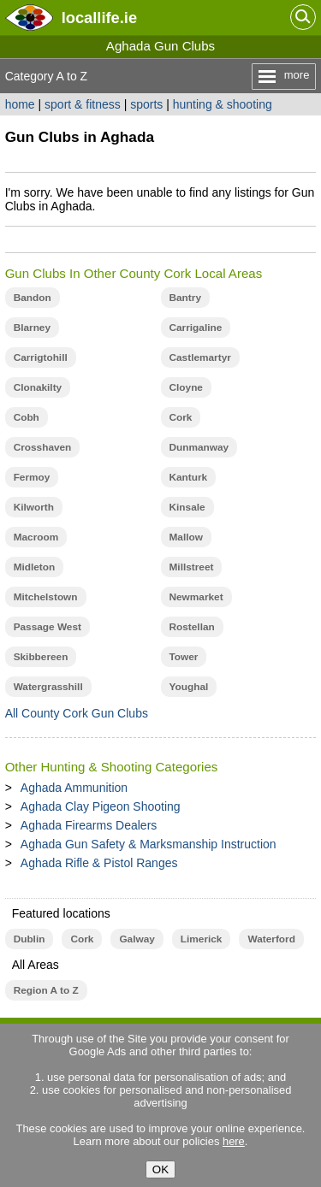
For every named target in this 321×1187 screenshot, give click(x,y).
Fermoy (32, 477)
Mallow (186, 537)
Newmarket (196, 597)
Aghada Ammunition (74, 787)
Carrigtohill (41, 357)
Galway (136, 939)
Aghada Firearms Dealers (89, 825)
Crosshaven (43, 447)
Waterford (270, 939)
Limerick (202, 939)
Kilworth (34, 507)
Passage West (47, 627)
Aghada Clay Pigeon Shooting (101, 806)
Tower (184, 657)
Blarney (32, 328)
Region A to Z (46, 990)
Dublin (29, 939)
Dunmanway (199, 447)
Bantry (185, 298)
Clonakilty (38, 387)
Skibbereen (41, 657)
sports (146, 104)
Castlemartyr (200, 357)
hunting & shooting (222, 104)
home (20, 104)
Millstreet (191, 567)
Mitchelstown (46, 597)
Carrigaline (196, 328)
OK (160, 1169)
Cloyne (186, 387)
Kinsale (187, 507)
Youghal (189, 687)
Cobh (26, 417)
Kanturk (188, 477)
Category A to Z (46, 76)
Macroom (36, 537)
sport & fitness (83, 104)
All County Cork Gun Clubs (76, 713)
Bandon (32, 298)
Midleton (35, 567)
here (234, 1141)
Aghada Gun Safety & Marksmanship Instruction (148, 844)
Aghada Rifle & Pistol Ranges (99, 863)
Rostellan (192, 627)
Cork (181, 417)
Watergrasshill (48, 687)
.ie (99, 18)
